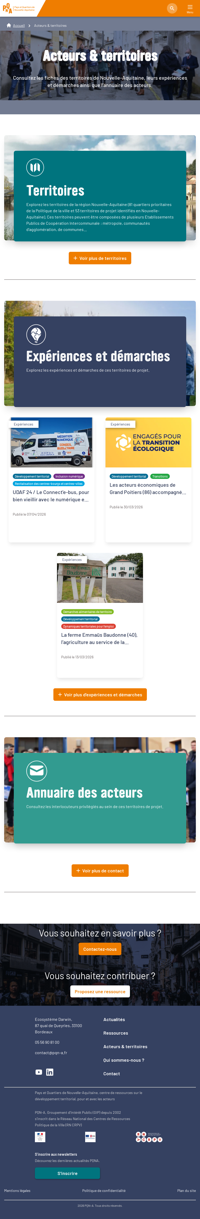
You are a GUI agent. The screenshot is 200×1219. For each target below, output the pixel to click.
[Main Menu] (190, 7)
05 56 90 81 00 (47, 1042)
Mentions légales (17, 1190)
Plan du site (186, 1190)
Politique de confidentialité (104, 1190)
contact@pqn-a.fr (51, 1052)
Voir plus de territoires (100, 258)
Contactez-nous (100, 949)
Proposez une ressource (100, 991)
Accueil (19, 25)
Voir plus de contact (100, 870)
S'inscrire (68, 1173)
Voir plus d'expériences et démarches (100, 694)
